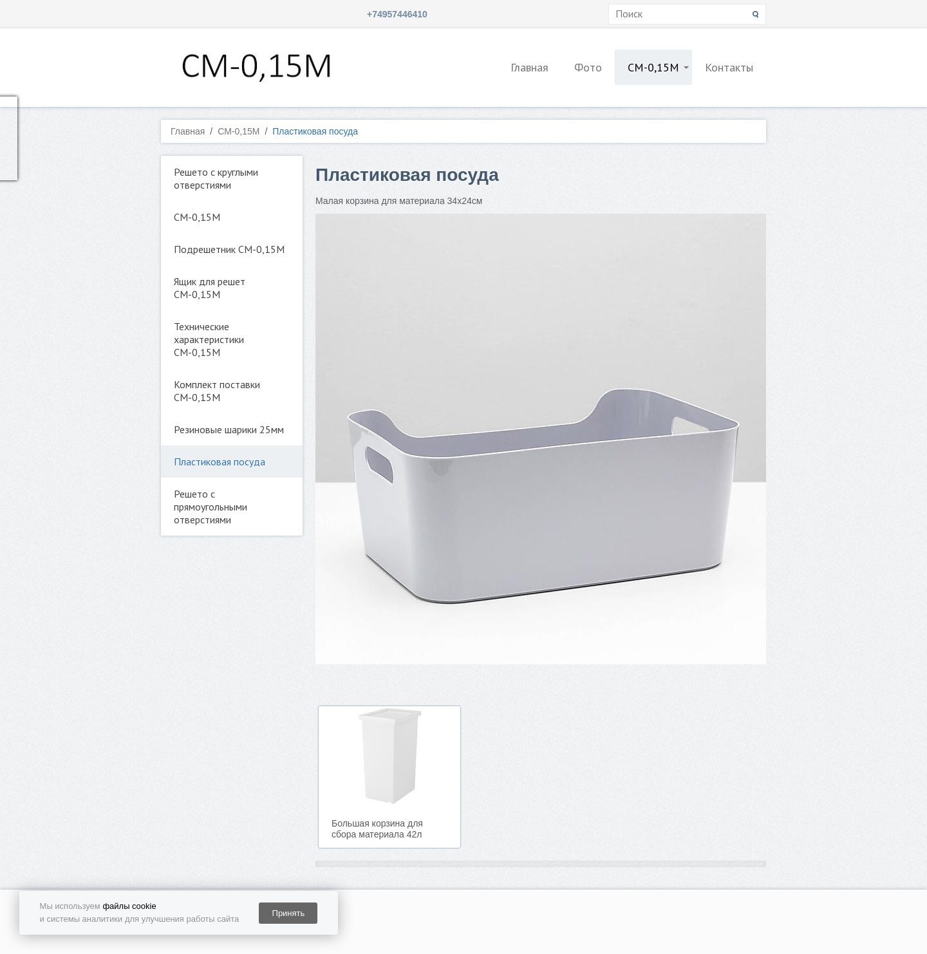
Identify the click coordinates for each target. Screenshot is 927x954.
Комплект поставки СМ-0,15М (217, 391)
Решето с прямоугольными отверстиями (210, 506)
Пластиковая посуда (219, 461)
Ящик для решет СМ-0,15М (209, 288)
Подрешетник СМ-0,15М (229, 249)
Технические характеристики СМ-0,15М (209, 339)
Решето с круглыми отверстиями (216, 178)
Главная (529, 67)
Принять (288, 913)
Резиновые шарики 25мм (229, 429)
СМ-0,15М (653, 67)
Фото (588, 67)
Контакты (729, 67)
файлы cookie (129, 906)
